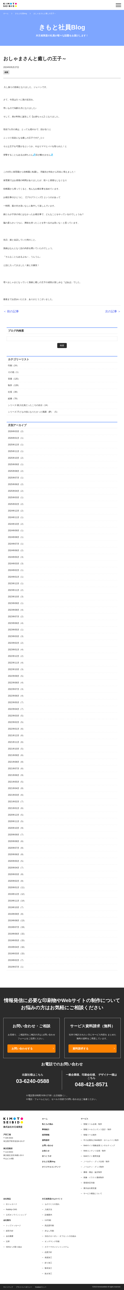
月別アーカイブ (17, 425)
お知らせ (45, 1151)
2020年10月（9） (16, 828)
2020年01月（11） (17, 887)
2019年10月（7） (16, 907)
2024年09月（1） (16, 530)
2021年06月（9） (16, 775)
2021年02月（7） (16, 801)
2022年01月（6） (16, 729)
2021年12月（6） (16, 735)
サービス (84, 1119)
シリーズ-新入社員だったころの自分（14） (28, 405)
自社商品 (7, 1199)
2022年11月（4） (16, 663)
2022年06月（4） (16, 696)
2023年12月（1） (16, 583)
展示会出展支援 (89, 1188)
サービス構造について (92, 1193)
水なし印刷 (49, 1231)
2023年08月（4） (16, 610)
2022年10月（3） (16, 669)
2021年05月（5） (16, 782)
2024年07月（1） (16, 544)
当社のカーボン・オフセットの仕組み (60, 1236)
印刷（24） (13, 365)
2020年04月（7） (16, 868)
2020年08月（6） (16, 841)
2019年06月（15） (17, 934)
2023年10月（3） (16, 596)
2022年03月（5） (16, 716)
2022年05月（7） (16, 702)
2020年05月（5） (16, 861)
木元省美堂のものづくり (52, 1199)
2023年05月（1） (16, 630)
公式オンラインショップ (16, 1215)
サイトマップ (8, 1287)
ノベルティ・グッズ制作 (93, 1167)
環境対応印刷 (89, 1183)
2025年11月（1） (16, 451)
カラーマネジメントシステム (57, 1247)
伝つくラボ (46, 1156)
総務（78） (13, 398)
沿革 (8, 1241)
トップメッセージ (13, 1225)
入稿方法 (48, 1209)
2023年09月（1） (16, 603)
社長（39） (13, 392)
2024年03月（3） (16, 563)
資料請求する (80, 1048)
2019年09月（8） (16, 914)
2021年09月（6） (16, 755)
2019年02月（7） (16, 960)
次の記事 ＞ (113, 311)
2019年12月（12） (17, 894)
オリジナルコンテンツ (51, 1167)
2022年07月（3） (16, 689)
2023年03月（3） (16, 636)
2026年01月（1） (16, 438)
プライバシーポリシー (24, 1287)
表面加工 (48, 1257)
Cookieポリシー (40, 1287)
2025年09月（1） (16, 464)
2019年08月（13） (17, 920)
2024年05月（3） (16, 557)
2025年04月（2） (16, 491)
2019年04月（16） (17, 947)
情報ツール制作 (89, 1135)
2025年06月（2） (16, 484)
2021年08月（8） (16, 762)
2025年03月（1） (16, 497)
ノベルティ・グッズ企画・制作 (96, 1161)
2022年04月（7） (16, 709)
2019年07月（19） (17, 927)
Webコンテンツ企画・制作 (94, 1151)
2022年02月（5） (16, 722)
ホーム (5, 13)
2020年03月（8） (16, 874)
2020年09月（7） (16, 834)
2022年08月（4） (16, 683)
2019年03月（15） (17, 953)
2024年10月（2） (16, 524)
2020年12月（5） (16, 815)
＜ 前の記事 (11, 311)
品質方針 (48, 1252)
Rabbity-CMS (11, 1209)
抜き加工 (48, 1273)
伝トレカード (11, 1204)
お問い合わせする (22, 1048)
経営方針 (9, 1231)
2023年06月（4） (16, 623)
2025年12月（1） (16, 444)
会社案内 (7, 1220)
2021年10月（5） (16, 749)
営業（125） (14, 379)
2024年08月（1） (16, 537)
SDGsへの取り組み (14, 1247)
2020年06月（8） (16, 854)
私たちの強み (47, 1124)
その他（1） (14, 372)
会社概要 (9, 1236)
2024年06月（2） (16, 550)
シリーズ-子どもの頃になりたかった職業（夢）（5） (33, 412)
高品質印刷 (49, 1225)
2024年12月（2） (16, 511)
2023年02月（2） (16, 643)
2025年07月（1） (16, 478)
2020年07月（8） (16, 848)
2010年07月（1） (16, 967)
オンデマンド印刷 (52, 1241)
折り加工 (48, 1263)
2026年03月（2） (16, 431)
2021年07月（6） (16, 768)
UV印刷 (48, 1220)
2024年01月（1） (16, 577)
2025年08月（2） (16, 471)
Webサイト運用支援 (91, 1156)
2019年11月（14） (17, 901)
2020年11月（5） (16, 821)
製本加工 (48, 1268)
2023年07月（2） (16, 616)
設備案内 (48, 1215)
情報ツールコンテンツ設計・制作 (97, 1129)
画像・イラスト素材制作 (93, 1177)
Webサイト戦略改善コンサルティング (99, 1145)
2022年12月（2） (16, 656)
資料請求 (45, 1140)
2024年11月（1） (16, 517)
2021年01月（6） (16, 808)
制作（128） (14, 385)
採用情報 (45, 1135)
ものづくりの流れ (52, 1204)
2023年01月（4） (16, 649)
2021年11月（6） (16, 742)
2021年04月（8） (16, 788)
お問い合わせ (47, 1145)
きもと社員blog (21, 13)
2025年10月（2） (16, 458)
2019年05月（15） (17, 940)
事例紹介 (45, 1129)
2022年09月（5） (16, 676)
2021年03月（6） (16, 795)
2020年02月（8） (16, 881)
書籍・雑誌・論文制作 (92, 1172)
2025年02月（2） (16, 504)
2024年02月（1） (16, 570)
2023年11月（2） (16, 590)
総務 (6, 72)
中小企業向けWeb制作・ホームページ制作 (101, 1140)
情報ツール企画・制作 (92, 1124)
